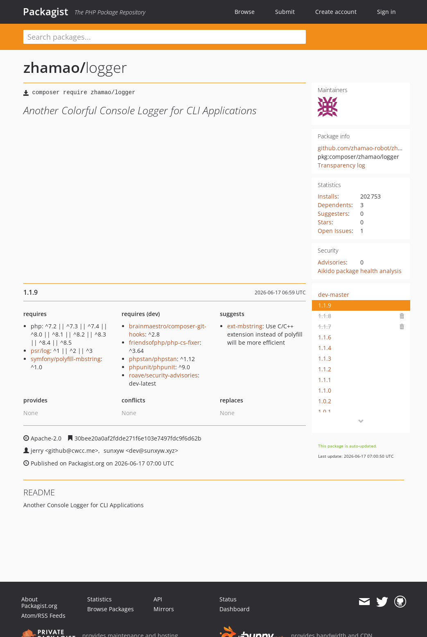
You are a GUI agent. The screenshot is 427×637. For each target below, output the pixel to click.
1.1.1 (324, 380)
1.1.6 (324, 337)
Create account (336, 12)
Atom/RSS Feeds (43, 615)
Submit (285, 12)
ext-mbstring (244, 326)
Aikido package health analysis (360, 271)
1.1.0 (324, 390)
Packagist (45, 11)
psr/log (40, 351)
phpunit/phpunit (152, 367)
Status (228, 599)
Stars (325, 222)
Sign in (386, 12)
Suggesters (333, 213)
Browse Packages (110, 609)
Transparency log (341, 165)
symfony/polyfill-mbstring (66, 359)
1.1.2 (324, 369)
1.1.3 (324, 358)
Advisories (332, 262)
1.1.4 (324, 348)
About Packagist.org (39, 602)
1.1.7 (324, 326)
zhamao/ (54, 67)
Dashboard (234, 609)
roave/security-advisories (163, 375)
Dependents (334, 205)
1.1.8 (324, 316)
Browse (245, 12)
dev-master (333, 294)
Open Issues (335, 231)
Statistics (99, 599)
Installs (327, 196)
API (158, 599)
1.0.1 (324, 412)
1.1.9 (324, 305)
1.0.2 (324, 401)
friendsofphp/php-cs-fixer (164, 342)
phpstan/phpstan (153, 359)
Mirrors (164, 609)
